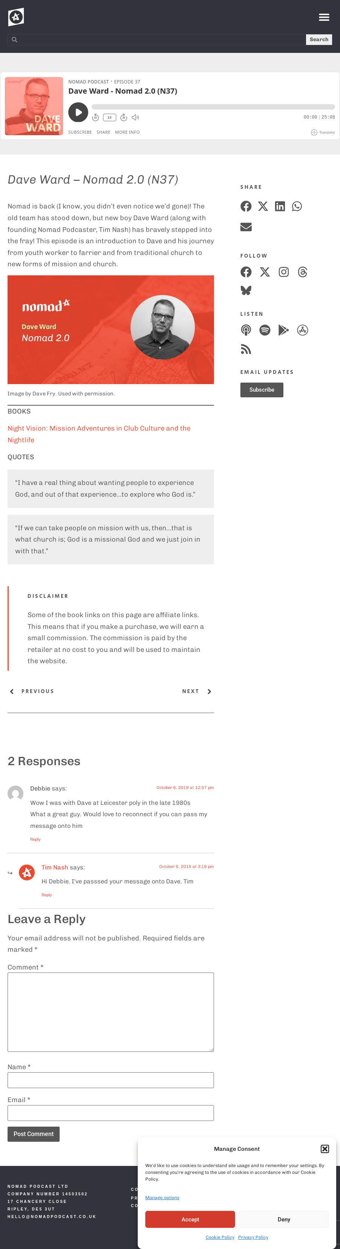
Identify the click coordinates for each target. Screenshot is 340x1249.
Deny (284, 1219)
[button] (325, 1149)
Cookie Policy (220, 1237)
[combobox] (157, 39)
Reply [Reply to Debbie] (35, 839)
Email (19, 1099)
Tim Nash (55, 867)
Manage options (162, 1197)
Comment (26, 967)
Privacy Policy (253, 1237)
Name (19, 1067)
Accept (190, 1219)
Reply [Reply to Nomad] (47, 894)
